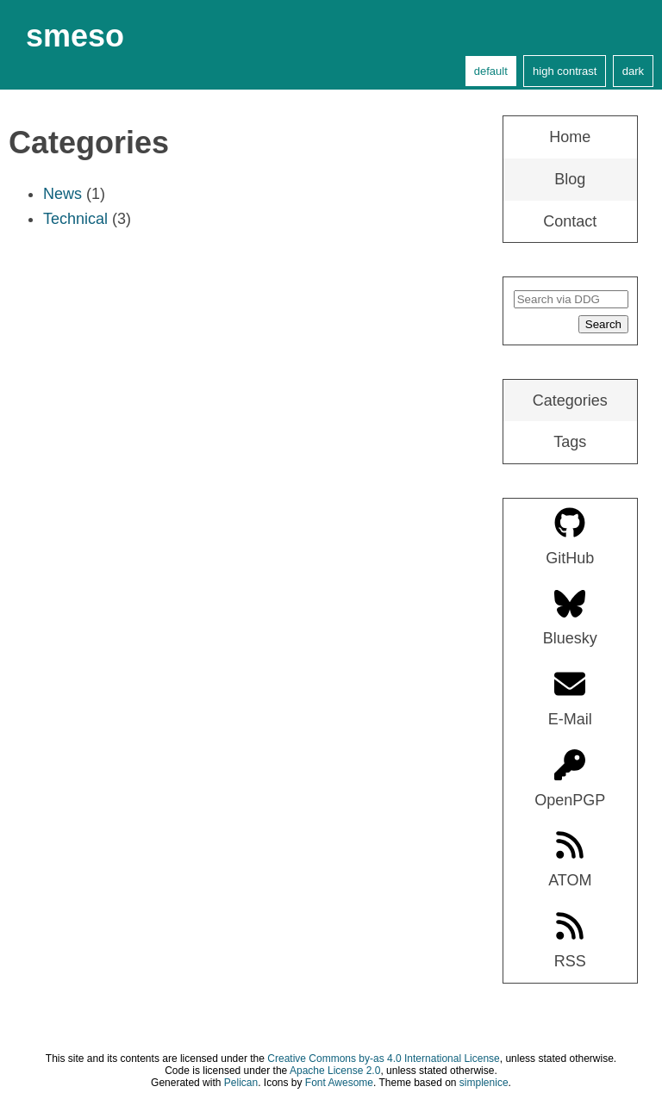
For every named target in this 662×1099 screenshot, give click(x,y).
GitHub (570, 537)
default (491, 71)
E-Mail (570, 698)
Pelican (241, 1083)
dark (633, 71)
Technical (75, 218)
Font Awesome (339, 1083)
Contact (569, 221)
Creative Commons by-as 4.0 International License (383, 1058)
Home (569, 137)
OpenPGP (569, 779)
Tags (569, 441)
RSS (570, 940)
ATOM (569, 859)
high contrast (564, 71)
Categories (570, 400)
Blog (569, 179)
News (62, 193)
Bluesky (570, 618)
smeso (75, 35)
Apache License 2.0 (335, 1071)
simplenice (484, 1083)
